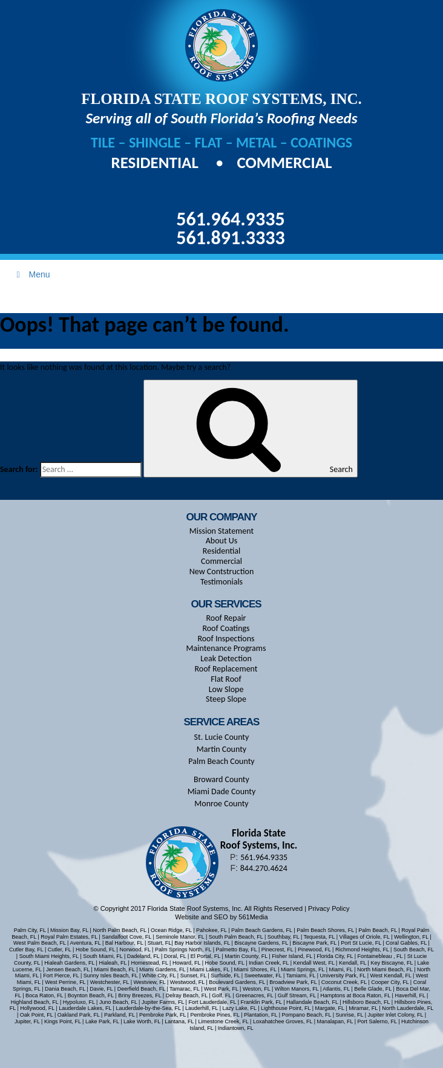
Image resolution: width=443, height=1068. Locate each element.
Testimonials (221, 582)
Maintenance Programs (226, 648)
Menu (31, 274)
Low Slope (226, 689)
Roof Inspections (225, 638)
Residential (157, 162)
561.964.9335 (230, 219)
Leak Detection (226, 658)
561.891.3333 (230, 238)
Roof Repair (226, 618)
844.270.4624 (263, 868)
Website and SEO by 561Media (221, 917)
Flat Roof (226, 679)
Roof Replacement (225, 669)
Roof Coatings (225, 628)
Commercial (284, 162)
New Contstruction (221, 571)
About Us (222, 541)
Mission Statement (221, 531)
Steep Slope (226, 699)
